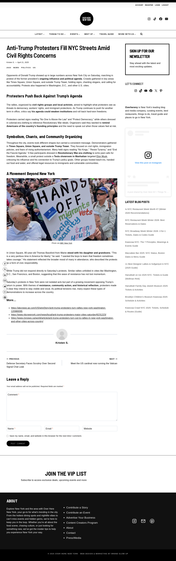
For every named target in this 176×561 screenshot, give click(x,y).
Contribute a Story (77, 507)
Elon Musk (101, 156)
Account (139, 5)
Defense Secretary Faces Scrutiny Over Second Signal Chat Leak (33, 362)
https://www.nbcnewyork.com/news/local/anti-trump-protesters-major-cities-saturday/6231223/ (58, 314)
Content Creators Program (83, 522)
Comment (13, 394)
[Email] (167, 19)
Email (49, 428)
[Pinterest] (5, 297)
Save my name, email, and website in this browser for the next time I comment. (46, 436)
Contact (71, 532)
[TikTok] (155, 19)
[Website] (100, 428)
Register (149, 5)
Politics (26, 67)
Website (88, 428)
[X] (5, 269)
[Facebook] (161, 19)
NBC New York (66, 243)
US (34, 67)
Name (11, 428)
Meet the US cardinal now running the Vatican (90, 361)
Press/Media (74, 537)
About (70, 527)
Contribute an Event (79, 512)
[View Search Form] (141, 34)
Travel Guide (106, 34)
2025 (9, 67)
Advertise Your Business (81, 517)
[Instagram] (149, 19)
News (16, 67)
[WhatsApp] (5, 292)
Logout (165, 5)
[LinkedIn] (5, 275)
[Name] (24, 428)
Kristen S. (11, 62)
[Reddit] (5, 286)
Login (157, 5)
